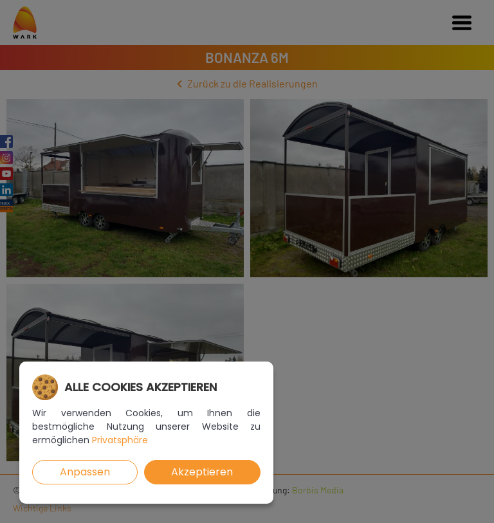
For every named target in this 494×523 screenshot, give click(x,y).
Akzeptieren (202, 471)
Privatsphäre (120, 440)
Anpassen (85, 471)
